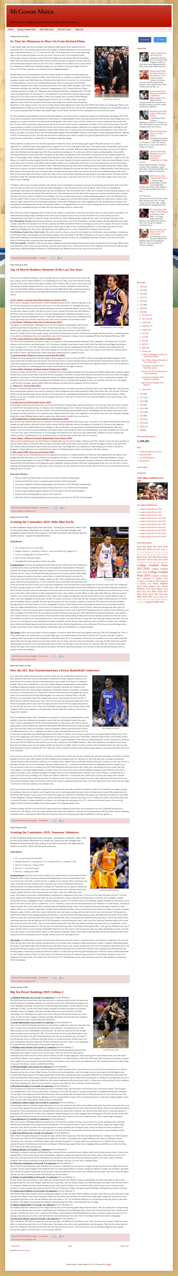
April (144, 344)
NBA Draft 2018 (145, 594)
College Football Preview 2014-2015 (152, 533)
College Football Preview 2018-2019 (152, 521)
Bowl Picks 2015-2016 (147, 557)
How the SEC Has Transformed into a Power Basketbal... (155, 372)
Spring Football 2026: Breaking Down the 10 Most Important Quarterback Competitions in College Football (153, 157)
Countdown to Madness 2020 (148, 581)
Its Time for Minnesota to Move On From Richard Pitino (47, 41)
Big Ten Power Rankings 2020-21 (157, 554)
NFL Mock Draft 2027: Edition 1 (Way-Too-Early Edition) (158, 232)
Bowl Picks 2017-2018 (157, 559)
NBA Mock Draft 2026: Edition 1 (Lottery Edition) (158, 133)
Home (10, 29)
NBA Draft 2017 (160, 591)
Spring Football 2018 (157, 599)
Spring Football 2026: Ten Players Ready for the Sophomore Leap (158, 73)
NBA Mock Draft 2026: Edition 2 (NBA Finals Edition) (158, 113)
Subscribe (79, 29)
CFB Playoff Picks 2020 (160, 562)
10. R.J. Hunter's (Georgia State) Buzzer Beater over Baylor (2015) (38, 300)
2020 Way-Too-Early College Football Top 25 (158, 177)
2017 (142, 397)
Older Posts (124, 1246)
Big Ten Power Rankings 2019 (26, 1240)
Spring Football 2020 (154, 602)
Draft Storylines (145, 196)
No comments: (45, 508)
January (145, 389)
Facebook (144, 39)
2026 (142, 287)
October (145, 322)
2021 (142, 305)
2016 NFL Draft (144, 546)
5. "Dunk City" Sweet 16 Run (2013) (25, 386)
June (144, 337)
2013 (142, 412)
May (144, 341)
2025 (142, 290)
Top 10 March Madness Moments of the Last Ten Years (46, 269)
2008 (142, 430)
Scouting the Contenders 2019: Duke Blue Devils (42, 522)
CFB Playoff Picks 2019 (144, 562)
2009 (142, 427)
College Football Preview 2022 (150, 509)
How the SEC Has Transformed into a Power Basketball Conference (55, 670)
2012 (142, 416)
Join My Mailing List (147, 458)
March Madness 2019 (159, 589)
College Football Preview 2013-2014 (152, 536)
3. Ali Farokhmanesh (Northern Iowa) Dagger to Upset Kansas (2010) (39, 419)
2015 (142, 405)
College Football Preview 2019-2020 (152, 518)
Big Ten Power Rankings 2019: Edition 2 (36, 992)
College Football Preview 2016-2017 (152, 527)
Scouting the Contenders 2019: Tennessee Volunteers (44, 832)
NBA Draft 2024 (145, 455)
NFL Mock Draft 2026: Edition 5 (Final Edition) (159, 211)
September (146, 326)
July (143, 333)
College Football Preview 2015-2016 (152, 530)
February (145, 351)
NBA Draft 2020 (144, 597)
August (145, 330)
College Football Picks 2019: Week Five (158, 54)
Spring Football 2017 (143, 599)
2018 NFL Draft (144, 549)
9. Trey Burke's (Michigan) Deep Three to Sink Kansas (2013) (36, 322)
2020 (142, 308)
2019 (142, 312)
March (144, 348)
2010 (142, 423)
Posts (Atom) (25, 1250)
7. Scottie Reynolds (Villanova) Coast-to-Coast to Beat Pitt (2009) (37, 355)
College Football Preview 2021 (150, 512)
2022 (142, 301)
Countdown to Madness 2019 (25, 511)
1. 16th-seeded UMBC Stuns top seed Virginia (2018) (32, 452)
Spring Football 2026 (26, 29)
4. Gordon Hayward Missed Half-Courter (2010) (30, 402)
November (146, 319)
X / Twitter (160, 39)
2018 (142, 394)
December (146, 315)
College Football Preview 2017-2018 (152, 524)
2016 (142, 401)
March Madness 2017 (152, 586)
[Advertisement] (150, 264)
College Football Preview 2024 (150, 452)
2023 (142, 297)
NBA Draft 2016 (144, 592)
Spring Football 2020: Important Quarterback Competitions (158, 93)
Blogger (108, 1264)
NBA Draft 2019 (161, 594)
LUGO (93, 1264)
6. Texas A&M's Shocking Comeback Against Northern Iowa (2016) (38, 369)
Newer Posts (15, 1246)
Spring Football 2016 (160, 597)
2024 (142, 294)
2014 (142, 408)
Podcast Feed (144, 461)
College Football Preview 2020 (150, 515)
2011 (142, 419)
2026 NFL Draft (64, 29)
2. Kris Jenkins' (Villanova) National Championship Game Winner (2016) (41, 438)
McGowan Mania (31, 11)
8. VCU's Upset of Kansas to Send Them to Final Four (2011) (35, 339)
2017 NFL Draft (160, 546)
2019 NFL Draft (159, 549)
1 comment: (43, 258)
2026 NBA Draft (46, 29)
